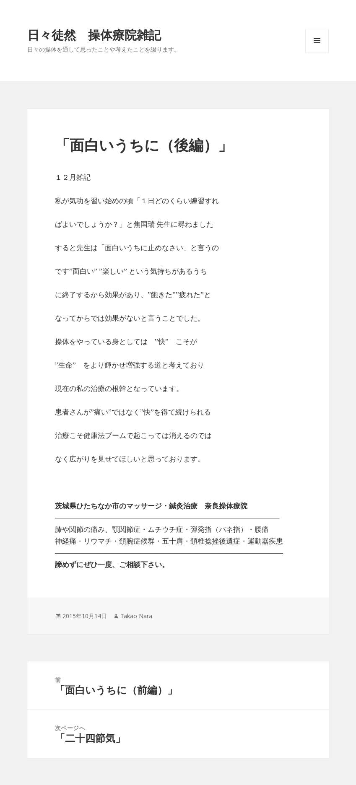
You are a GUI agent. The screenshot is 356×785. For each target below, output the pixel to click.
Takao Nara (136, 616)
